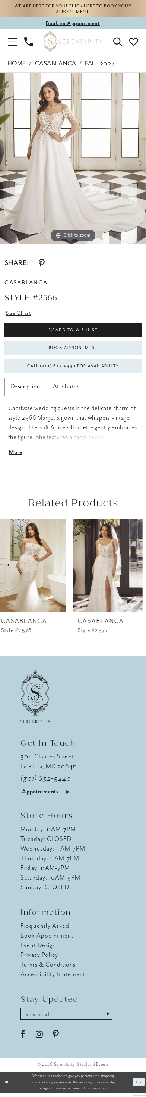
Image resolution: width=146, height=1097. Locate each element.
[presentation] (35, 569)
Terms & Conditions (48, 968)
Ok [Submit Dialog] (139, 1086)
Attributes (66, 390)
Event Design (37, 949)
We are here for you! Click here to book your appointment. (73, 9)
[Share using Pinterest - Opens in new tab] (42, 264)
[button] (12, 42)
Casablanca (55, 64)
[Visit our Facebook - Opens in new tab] (22, 1038)
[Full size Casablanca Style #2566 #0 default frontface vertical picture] (73, 159)
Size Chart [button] (19, 314)
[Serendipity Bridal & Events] (73, 42)
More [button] (16, 455)
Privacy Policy (39, 958)
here (105, 1092)
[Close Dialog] (6, 1086)
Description (25, 390)
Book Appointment (73, 350)
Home (16, 64)
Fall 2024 (100, 64)
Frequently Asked (44, 929)
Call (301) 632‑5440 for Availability (73, 368)
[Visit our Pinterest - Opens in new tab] (56, 1038)
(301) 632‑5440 (45, 782)
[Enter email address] (68, 1018)
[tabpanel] (73, 159)
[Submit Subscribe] (109, 1018)
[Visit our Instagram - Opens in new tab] (39, 1038)
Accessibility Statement (52, 978)
